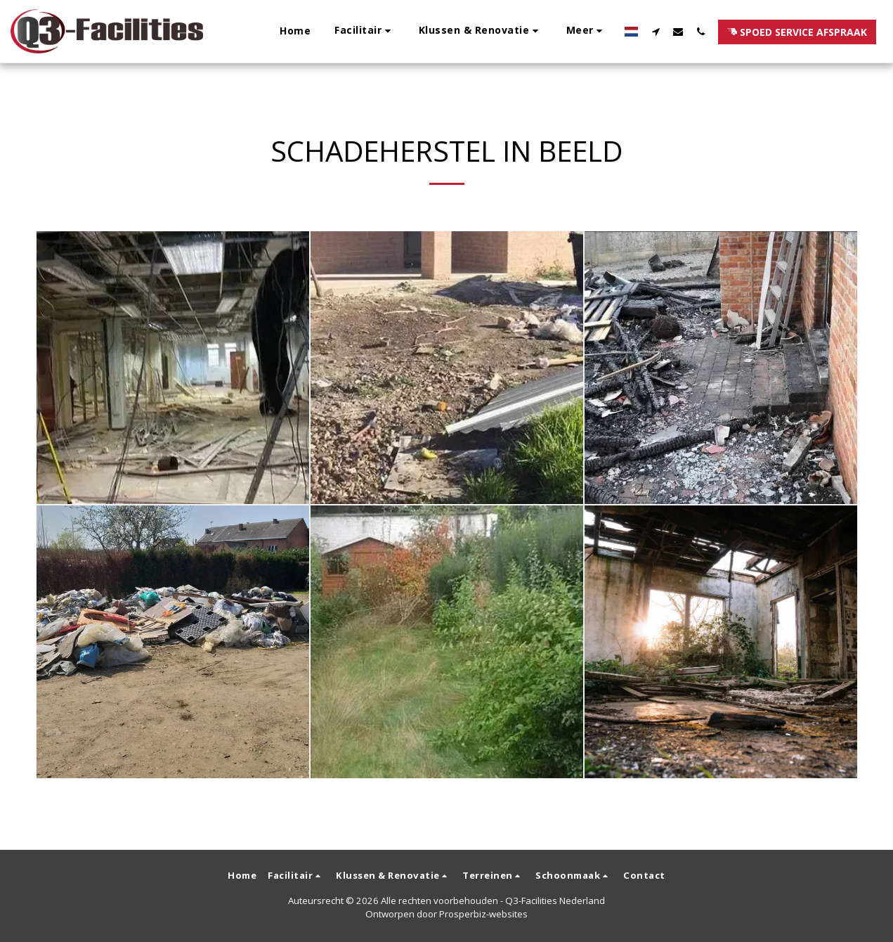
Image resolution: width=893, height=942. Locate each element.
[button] (364, 31)
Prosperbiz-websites (483, 914)
